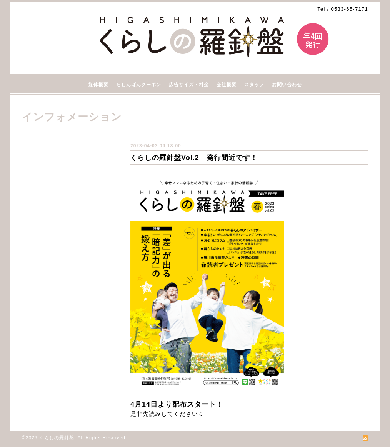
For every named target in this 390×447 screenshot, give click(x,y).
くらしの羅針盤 (56, 437)
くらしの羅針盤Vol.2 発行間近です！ (194, 158)
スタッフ (254, 84)
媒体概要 (98, 84)
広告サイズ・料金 (189, 84)
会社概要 (227, 84)
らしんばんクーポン (138, 84)
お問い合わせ (287, 84)
